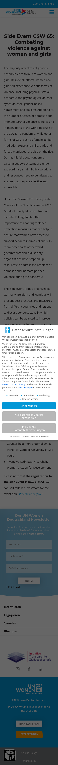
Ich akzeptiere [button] (29, 403)
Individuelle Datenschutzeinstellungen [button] (29, 426)
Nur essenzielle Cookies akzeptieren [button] (29, 414)
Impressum (45, 434)
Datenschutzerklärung (13, 382)
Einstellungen (25, 385)
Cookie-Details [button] (14, 434)
